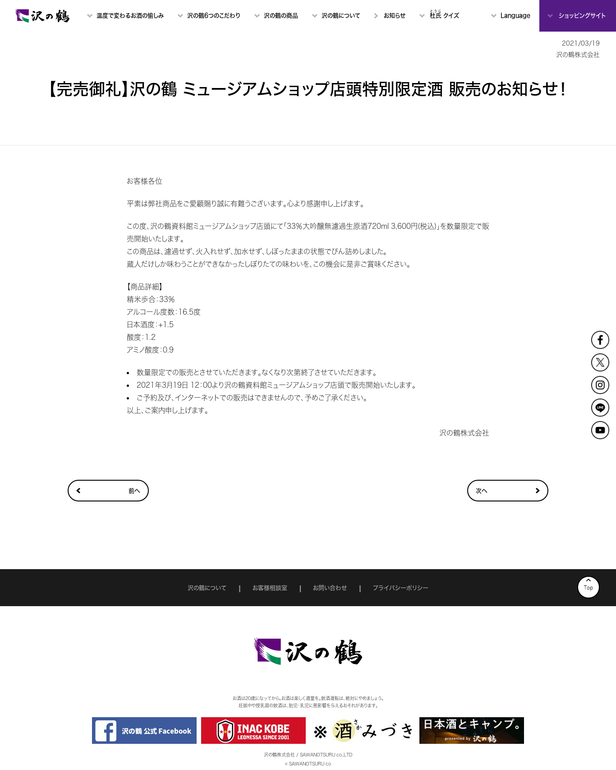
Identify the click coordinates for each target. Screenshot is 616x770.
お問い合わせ (330, 588)
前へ (134, 491)
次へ (481, 491)
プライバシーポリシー (400, 588)
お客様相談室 (270, 588)
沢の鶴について (207, 588)
